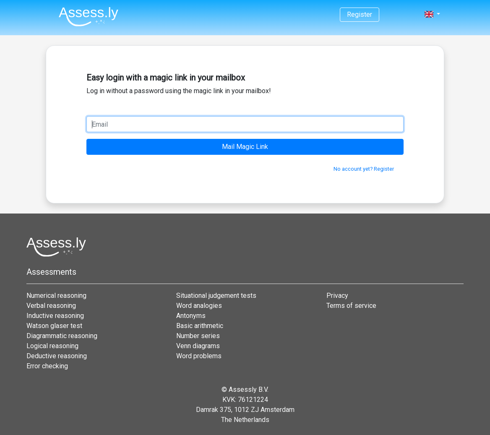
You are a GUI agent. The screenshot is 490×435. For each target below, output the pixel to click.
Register (359, 14)
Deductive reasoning (56, 356)
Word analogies (199, 306)
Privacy (337, 296)
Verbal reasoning (51, 306)
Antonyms (191, 316)
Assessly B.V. (248, 389)
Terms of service (351, 306)
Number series (198, 336)
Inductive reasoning (55, 316)
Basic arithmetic (199, 326)
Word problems (199, 356)
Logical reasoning (52, 346)
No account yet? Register (364, 169)
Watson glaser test (54, 326)
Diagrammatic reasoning (61, 336)
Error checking (47, 366)
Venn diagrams (198, 346)
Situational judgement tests (216, 296)
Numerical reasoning (56, 296)
